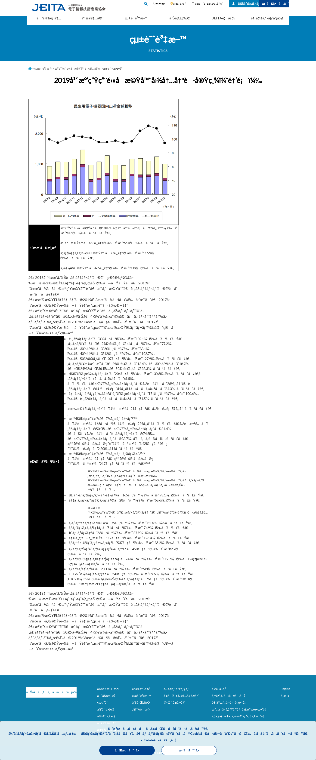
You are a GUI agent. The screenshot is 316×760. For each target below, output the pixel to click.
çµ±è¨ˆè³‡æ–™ (136, 18)
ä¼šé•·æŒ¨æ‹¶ (108, 689)
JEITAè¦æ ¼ (223, 18)
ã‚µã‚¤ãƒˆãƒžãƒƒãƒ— (178, 689)
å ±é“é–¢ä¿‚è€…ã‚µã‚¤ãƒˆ (181, 696)
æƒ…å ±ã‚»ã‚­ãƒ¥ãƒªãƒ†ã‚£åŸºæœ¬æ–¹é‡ (240, 709)
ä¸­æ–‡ (285, 696)
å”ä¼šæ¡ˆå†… (49, 18)
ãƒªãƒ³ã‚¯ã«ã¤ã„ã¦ (228, 696)
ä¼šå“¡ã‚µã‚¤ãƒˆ (248, 4)
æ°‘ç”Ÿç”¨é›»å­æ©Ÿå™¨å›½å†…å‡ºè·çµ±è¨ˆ (83, 68)
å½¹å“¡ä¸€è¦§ (106, 709)
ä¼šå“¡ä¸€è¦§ (106, 716)
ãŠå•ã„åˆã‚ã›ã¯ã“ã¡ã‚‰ (50, 692)
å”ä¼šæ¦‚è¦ (107, 696)
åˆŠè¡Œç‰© (179, 18)
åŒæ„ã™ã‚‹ (127, 750)
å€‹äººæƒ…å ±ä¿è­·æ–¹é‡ (230, 702)
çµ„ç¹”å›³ (102, 702)
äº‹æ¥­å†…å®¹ (92, 18)
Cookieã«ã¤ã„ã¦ (160, 740)
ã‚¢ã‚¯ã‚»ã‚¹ (179, 3)
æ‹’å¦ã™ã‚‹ (189, 750)
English (285, 689)
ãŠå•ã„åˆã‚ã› (278, 4)
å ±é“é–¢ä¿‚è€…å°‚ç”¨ (209, 3)
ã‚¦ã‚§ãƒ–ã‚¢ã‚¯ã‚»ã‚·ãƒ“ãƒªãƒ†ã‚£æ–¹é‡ (239, 716)
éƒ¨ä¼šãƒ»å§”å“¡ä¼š (267, 18)
